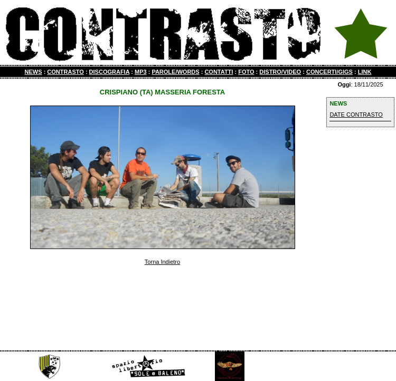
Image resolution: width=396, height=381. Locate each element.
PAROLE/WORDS (175, 72)
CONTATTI (218, 72)
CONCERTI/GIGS (329, 72)
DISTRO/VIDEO (280, 72)
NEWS (33, 72)
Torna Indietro (162, 262)
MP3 (141, 72)
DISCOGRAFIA (109, 72)
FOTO (246, 72)
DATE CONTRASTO (355, 114)
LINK (365, 72)
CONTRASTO (65, 72)
